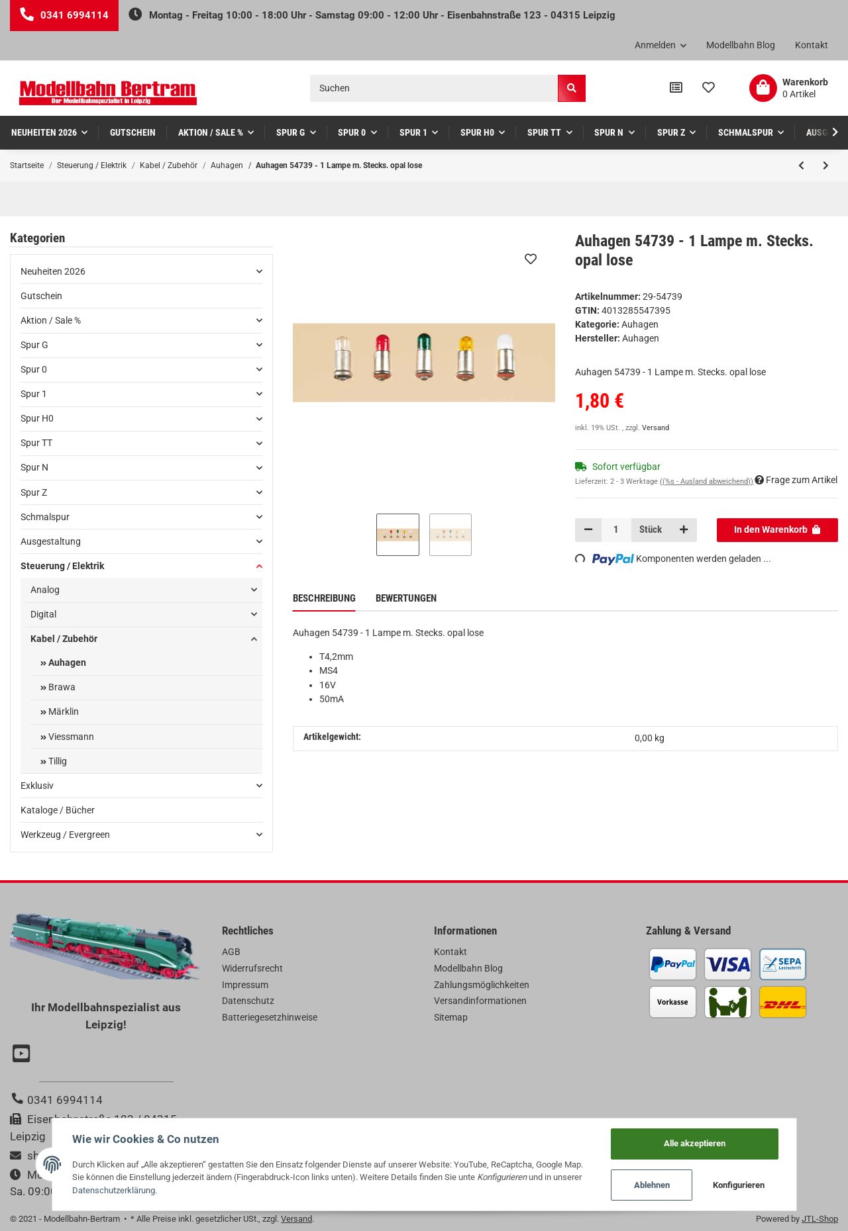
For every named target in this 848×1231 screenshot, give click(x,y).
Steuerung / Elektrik (62, 566)
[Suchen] (434, 88)
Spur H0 (37, 418)
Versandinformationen (480, 1000)
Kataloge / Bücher (58, 810)
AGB (231, 951)
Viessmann (70, 736)
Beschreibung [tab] (324, 598)
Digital (43, 614)
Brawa (61, 687)
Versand (655, 428)
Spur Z (34, 492)
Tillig (56, 761)
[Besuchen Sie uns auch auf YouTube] (23, 1055)
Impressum (245, 985)
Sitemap (451, 1017)
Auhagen (640, 324)
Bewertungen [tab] (406, 598)
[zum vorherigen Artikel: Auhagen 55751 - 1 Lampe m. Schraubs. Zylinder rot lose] (801, 165)
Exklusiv (37, 785)
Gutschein (41, 296)
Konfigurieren (739, 1185)
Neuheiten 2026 (53, 271)
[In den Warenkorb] (777, 530)
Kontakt (811, 45)
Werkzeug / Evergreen (65, 834)
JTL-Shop (820, 1219)
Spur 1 (34, 393)
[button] (661, 45)
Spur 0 (34, 369)
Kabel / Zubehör (63, 638)
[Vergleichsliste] (676, 88)
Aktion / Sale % (51, 320)
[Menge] (617, 530)
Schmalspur (45, 517)
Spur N (34, 467)
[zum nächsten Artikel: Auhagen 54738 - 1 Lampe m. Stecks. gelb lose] (826, 165)
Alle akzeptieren (694, 1143)
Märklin (62, 711)
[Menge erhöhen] (683, 530)
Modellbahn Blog (740, 45)
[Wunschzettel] (708, 88)
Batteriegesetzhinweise (269, 1017)
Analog (45, 589)
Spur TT (36, 442)
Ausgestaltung (51, 541)
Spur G (34, 345)
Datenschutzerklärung (113, 1190)
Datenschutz (248, 1000)
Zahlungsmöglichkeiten (481, 985)
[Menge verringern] (588, 530)
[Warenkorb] (788, 88)
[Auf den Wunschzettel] (530, 258)
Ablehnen (652, 1185)
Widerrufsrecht (252, 968)
